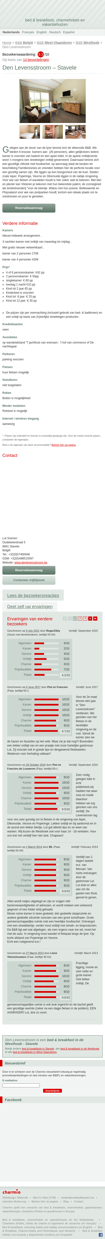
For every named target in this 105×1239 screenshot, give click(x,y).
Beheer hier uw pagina (64, 445)
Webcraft (22, 1197)
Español (68, 32)
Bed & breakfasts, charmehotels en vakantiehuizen (34, 1219)
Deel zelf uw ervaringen (29, 606)
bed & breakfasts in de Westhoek (79, 1048)
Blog (66, 1201)
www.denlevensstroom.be (30, 562)
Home (6, 43)
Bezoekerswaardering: (25, 54)
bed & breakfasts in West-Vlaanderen (35, 1052)
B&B (24, 43)
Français (28, 32)
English (42, 32)
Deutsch (55, 32)
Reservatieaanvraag (28, 208)
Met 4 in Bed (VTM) (44, 1197)
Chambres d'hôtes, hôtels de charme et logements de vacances (41, 1223)
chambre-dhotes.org (14, 1201)
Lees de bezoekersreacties (33, 595)
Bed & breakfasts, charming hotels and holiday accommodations (40, 1227)
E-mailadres (9, 1080)
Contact (78, 1201)
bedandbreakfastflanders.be (77, 1197)
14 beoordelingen (36, 60)
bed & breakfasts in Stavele (38, 1048)
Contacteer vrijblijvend (28, 580)
